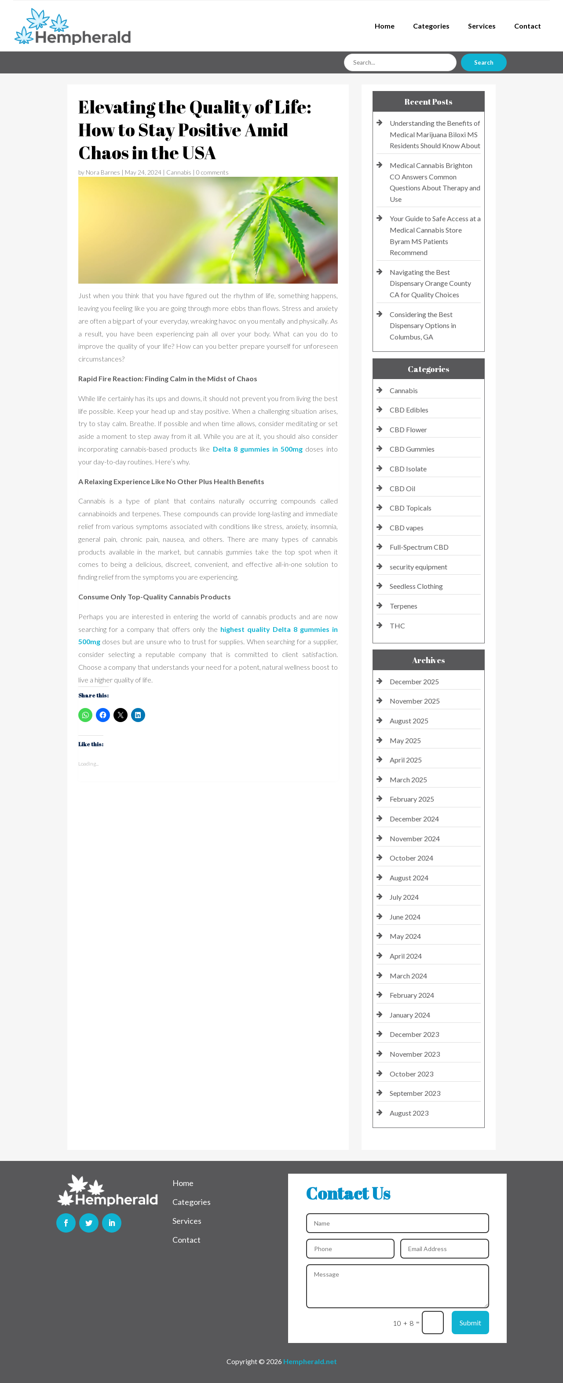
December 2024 (414, 818)
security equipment (418, 566)
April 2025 (406, 759)
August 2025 (409, 720)
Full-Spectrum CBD (419, 547)
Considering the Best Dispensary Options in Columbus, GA (423, 325)
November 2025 (415, 701)
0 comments (212, 172)
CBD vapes (407, 527)
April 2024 (406, 956)
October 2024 (411, 858)
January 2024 (410, 1015)
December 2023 (414, 1034)
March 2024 (408, 975)
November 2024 (415, 838)
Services (482, 26)
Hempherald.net (310, 1361)
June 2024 (405, 916)
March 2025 (408, 779)
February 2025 (412, 799)
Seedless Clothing (416, 586)
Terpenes (403, 606)
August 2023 (409, 1113)
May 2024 (405, 936)
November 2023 (415, 1054)
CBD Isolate (408, 468)
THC (397, 625)
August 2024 (409, 877)
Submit (470, 1322)
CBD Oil (402, 488)
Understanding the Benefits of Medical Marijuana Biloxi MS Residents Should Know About (435, 134)
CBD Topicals (410, 508)
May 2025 (405, 740)
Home (385, 26)
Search (484, 62)
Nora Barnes (103, 172)
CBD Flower (408, 429)
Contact (527, 26)
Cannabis (178, 172)
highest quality (246, 629)
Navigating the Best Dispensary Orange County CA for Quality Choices (430, 283)
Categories (431, 26)
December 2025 (414, 681)
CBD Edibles (409, 409)
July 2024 (404, 897)
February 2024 (412, 995)
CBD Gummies (412, 449)
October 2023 (411, 1073)
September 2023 (415, 1093)
